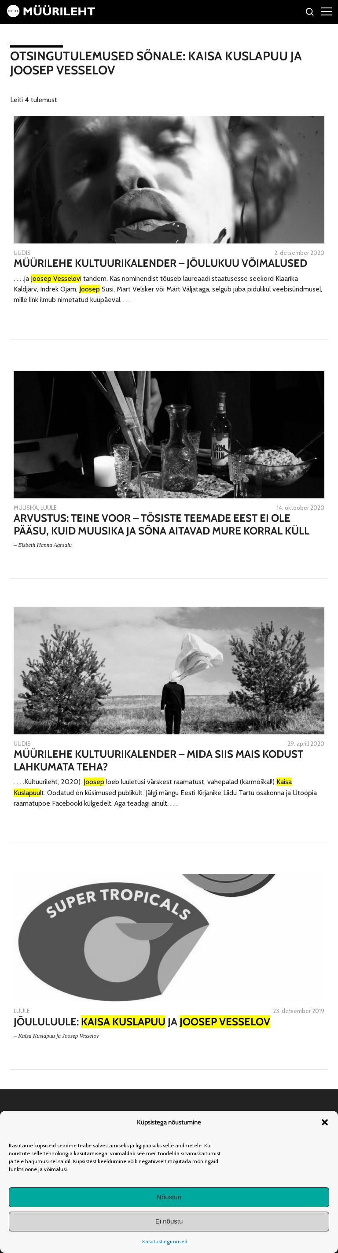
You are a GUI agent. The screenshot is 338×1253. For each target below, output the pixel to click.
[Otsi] (310, 13)
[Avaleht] (51, 15)
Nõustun (169, 1197)
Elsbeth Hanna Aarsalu (45, 545)
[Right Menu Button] (326, 11)
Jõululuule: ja (142, 1022)
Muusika (26, 507)
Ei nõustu (169, 1221)
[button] (324, 1122)
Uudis (22, 252)
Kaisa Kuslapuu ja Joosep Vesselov (58, 1035)
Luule (48, 507)
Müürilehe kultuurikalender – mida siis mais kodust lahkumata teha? (158, 760)
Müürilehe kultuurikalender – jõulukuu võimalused (160, 263)
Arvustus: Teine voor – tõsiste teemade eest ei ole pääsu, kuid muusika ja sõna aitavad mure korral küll (161, 524)
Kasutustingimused (164, 1241)
